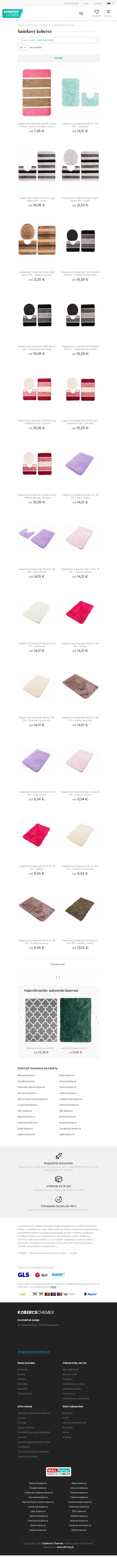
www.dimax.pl (65, 1558)
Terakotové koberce (70, 1140)
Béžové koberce (27, 1088)
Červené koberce (27, 1105)
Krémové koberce (69, 1117)
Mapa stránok (26, 1439)
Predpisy (68, 1390)
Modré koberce (68, 1128)
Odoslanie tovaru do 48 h (58, 1218)
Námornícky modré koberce (34, 1111)
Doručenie (69, 1405)
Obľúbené (91, 16)
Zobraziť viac (57, 977)
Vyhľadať (69, 16)
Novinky (67, 1448)
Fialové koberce (68, 1105)
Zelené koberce (26, 1146)
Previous (21, 1028)
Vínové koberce (68, 1093)
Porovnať (102, 16)
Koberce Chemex (13, 13)
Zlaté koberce (67, 1146)
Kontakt (98, 3)
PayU (53, 1298)
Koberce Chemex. (53, 1555)
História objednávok (74, 1434)
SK (113, 3)
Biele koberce (67, 1088)
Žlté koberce (66, 1122)
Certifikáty (24, 1458)
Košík (112, 16)
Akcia (66, 1444)
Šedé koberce (25, 1140)
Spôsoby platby (72, 1400)
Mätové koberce (27, 1128)
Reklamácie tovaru (74, 1395)
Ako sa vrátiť (70, 1386)
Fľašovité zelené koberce (32, 1099)
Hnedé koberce (26, 1093)
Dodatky (23, 1400)
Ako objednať (70, 1381)
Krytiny (21, 1386)
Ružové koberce (68, 1134)
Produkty (68, 1439)
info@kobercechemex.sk (34, 1363)
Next (96, 1028)
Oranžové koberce (28, 1134)
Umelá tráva (25, 1405)
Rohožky (22, 1395)
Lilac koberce (25, 1122)
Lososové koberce (28, 1117)
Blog (86, 3)
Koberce (46, 25)
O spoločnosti (71, 3)
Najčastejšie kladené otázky (34, 1453)
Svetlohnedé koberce (71, 1111)
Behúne (22, 1390)
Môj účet (80, 16)
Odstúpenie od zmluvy (76, 1410)
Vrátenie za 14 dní (58, 1198)
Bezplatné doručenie (58, 1175)
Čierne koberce (68, 1099)
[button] (68, 40)
